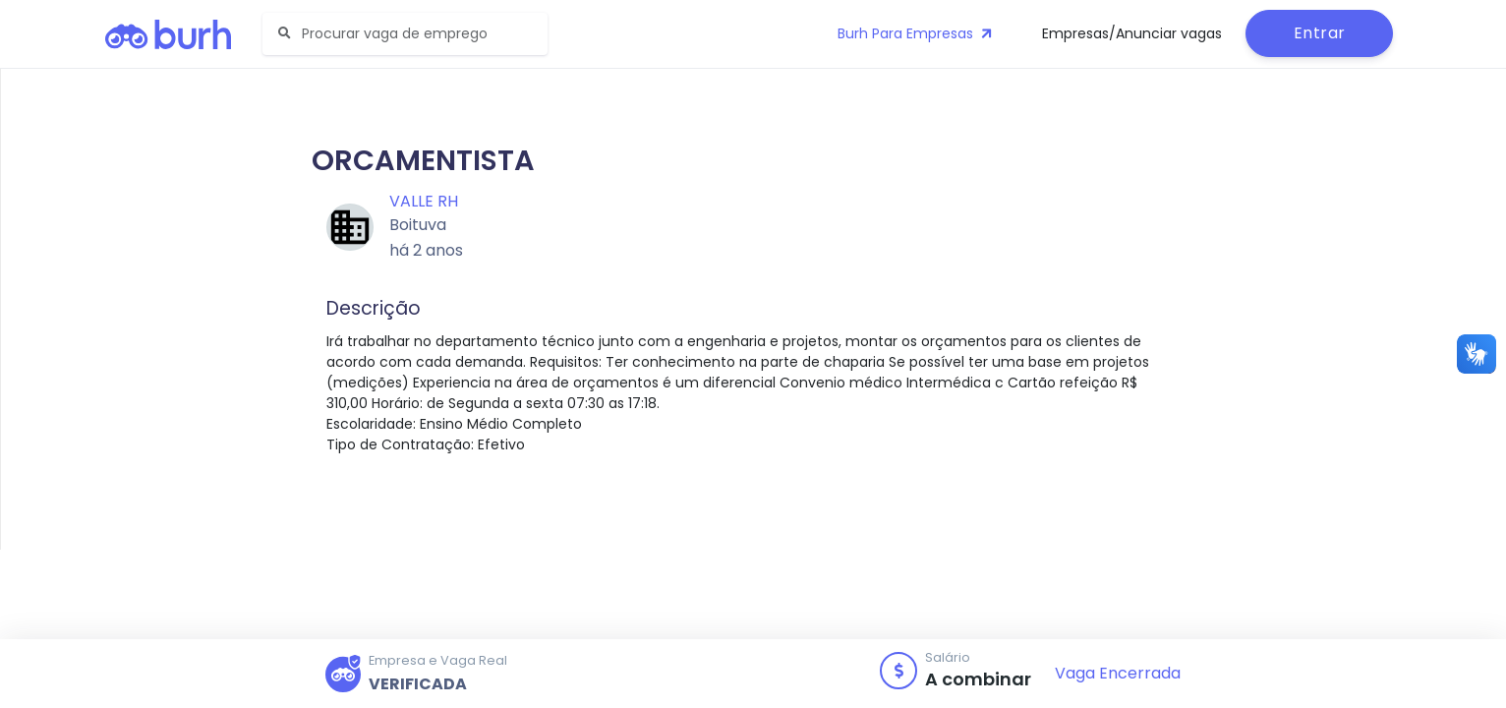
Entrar (1319, 33)
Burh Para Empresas (917, 33)
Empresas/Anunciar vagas (1132, 33)
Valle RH (423, 201)
